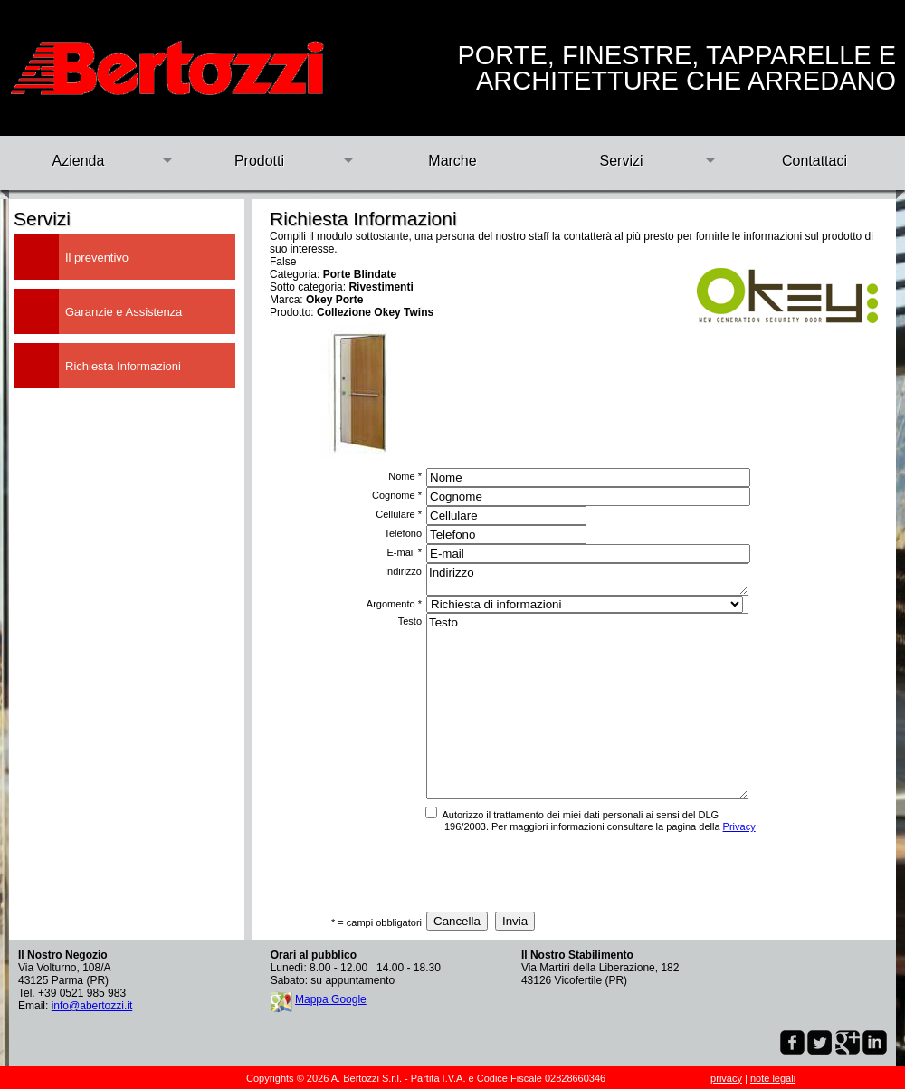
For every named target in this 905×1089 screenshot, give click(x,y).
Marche (452, 160)
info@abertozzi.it (92, 1005)
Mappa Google (331, 999)
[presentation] (559, 871)
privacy (726, 1078)
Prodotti (259, 160)
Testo (587, 706)
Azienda (78, 160)
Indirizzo (587, 579)
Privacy (739, 826)
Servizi (621, 160)
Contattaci (814, 160)
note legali (772, 1078)
